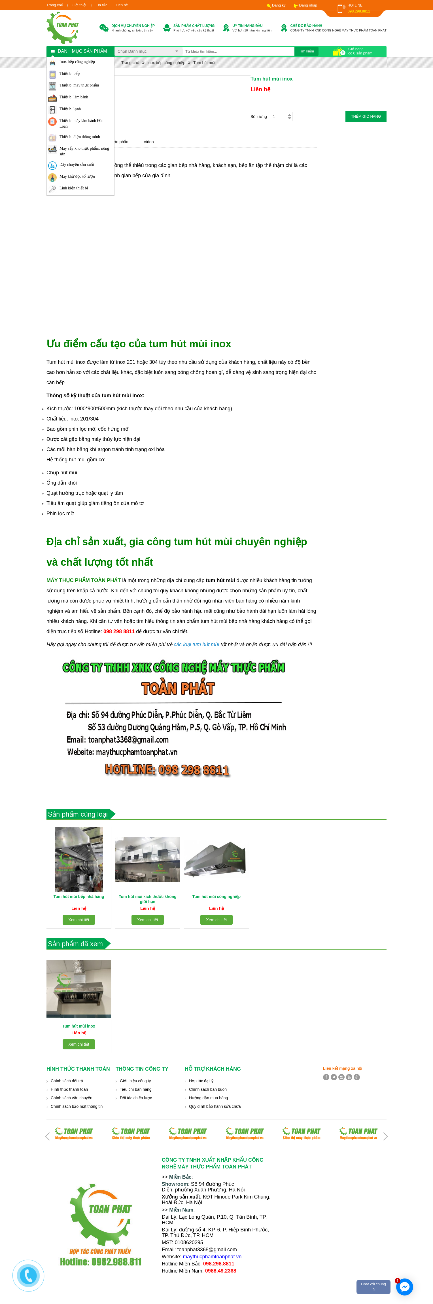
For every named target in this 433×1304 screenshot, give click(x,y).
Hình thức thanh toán (69, 1089)
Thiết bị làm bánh (74, 97)
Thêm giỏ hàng (366, 116)
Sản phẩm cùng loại (78, 814)
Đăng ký (279, 5)
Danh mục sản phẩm (82, 51)
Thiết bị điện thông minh (80, 137)
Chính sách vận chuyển (71, 1098)
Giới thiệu (79, 5)
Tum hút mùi (204, 62)
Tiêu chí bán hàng (136, 1089)
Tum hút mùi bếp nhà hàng (79, 896)
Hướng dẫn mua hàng (208, 1098)
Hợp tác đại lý (201, 1081)
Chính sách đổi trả (67, 1081)
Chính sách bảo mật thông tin (77, 1106)
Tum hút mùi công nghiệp (216, 896)
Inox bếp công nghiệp (77, 62)
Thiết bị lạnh (70, 109)
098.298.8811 (359, 11)
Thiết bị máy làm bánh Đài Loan (81, 123)
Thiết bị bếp (70, 73)
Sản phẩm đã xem (75, 944)
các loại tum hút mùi (196, 644)
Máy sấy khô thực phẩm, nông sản (84, 151)
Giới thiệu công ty (135, 1081)
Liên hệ (122, 5)
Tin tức (101, 5)
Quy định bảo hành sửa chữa (215, 1106)
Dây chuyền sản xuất (77, 164)
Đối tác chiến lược (136, 1098)
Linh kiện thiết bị (74, 188)
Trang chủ (54, 5)
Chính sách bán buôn (208, 1089)
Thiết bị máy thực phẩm (79, 85)
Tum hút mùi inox (78, 1026)
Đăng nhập (308, 5)
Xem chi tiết (78, 920)
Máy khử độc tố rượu (77, 176)
